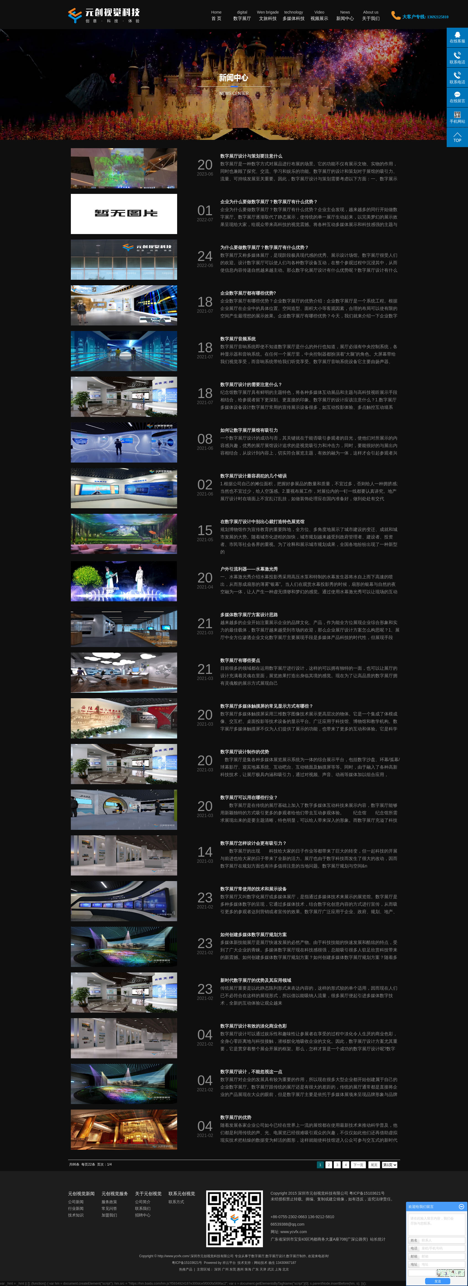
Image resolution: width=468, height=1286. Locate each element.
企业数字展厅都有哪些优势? (248, 293)
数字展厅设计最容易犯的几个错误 (253, 476)
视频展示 (319, 15)
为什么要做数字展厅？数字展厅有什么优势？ (264, 247)
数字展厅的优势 (235, 1117)
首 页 (216, 15)
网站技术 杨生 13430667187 (275, 1263)
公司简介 (143, 1202)
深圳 (217, 1269)
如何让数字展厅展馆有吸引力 (249, 430)
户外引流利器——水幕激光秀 (249, 569)
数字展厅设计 (275, 1256)
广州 (225, 1269)
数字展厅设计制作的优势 (244, 751)
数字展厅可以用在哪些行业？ (249, 797)
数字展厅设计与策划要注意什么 (251, 156)
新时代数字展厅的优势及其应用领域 (255, 980)
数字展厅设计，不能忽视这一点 (251, 1071)
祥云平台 (229, 1263)
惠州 (240, 1269)
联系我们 (143, 1208)
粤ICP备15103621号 (187, 1263)
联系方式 (176, 1202)
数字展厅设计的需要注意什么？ (251, 384)
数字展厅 (242, 15)
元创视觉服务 (115, 1193)
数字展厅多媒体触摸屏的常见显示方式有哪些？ (266, 706)
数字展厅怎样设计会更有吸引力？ (253, 843)
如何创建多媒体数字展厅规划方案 (253, 934)
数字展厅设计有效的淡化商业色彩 (253, 1026)
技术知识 (76, 1215)
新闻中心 (345, 15)
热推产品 (185, 1269)
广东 (255, 1269)
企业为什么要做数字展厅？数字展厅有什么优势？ (269, 201)
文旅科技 (268, 15)
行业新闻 (76, 1208)
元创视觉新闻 (81, 1193)
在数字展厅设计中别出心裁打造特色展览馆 (262, 521)
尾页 (374, 1165)
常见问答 (109, 1208)
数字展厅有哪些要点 (240, 660)
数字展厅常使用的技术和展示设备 (253, 889)
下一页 (358, 1165)
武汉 (270, 1269)
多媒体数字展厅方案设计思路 (249, 614)
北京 (285, 1269)
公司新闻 (76, 1202)
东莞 (232, 1269)
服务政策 (109, 1202)
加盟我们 (109, 1215)
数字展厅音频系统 (238, 339)
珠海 (248, 1269)
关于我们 (371, 15)
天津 (263, 1269)
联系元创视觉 (182, 1193)
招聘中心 (143, 1215)
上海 (278, 1269)
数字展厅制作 (296, 1256)
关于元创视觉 (148, 1193)
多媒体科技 (294, 15)
